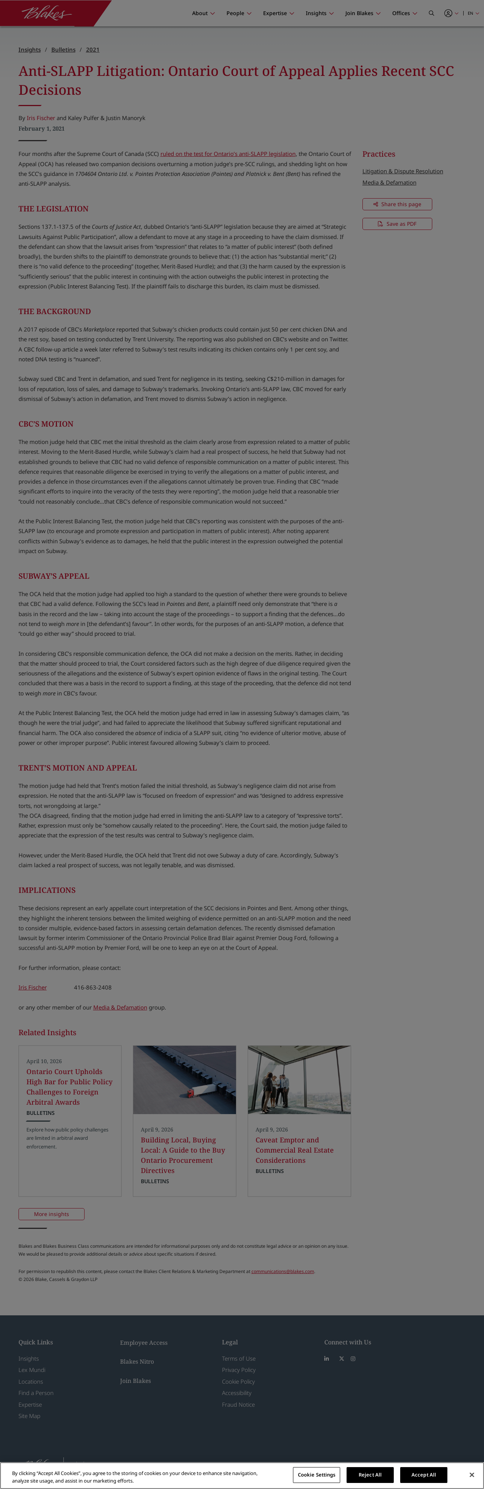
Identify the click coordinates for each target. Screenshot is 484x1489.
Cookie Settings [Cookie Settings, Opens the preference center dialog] (317, 1474)
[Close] (472, 1474)
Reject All (370, 1474)
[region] (242, 1475)
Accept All (424, 1474)
